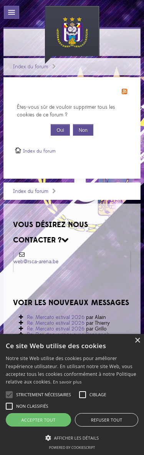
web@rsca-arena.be (35, 261)
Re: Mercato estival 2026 (55, 317)
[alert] (72, 394)
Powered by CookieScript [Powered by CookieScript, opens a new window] (72, 447)
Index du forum (30, 66)
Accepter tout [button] (38, 420)
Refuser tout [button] (106, 420)
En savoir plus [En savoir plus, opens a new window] (67, 382)
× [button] (137, 341)
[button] (43, 394)
